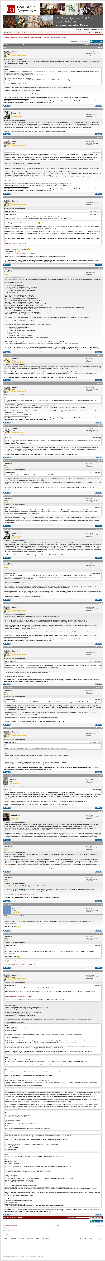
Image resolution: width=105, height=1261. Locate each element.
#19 (101, 843)
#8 (101, 425)
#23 (101, 971)
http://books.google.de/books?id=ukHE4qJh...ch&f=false (19, 253)
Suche (78, 29)
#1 (101, 47)
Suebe (14, 52)
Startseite (13, 1238)
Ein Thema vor (20, 1217)
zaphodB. (14, 815)
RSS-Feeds (46, 1238)
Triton (11, 779)
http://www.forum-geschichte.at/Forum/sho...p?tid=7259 (19, 964)
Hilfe (100, 29)
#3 (101, 137)
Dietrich (15, 908)
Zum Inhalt (30, 1238)
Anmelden (13, 32)
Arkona (14, 358)
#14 (101, 646)
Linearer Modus (98, 44)
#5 (101, 268)
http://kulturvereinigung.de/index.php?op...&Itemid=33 (19, 894)
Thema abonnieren (10, 1230)
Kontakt (6, 1238)
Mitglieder (85, 29)
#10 (101, 495)
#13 (101, 603)
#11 (101, 529)
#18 (101, 811)
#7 (101, 383)
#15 (101, 687)
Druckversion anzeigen (11, 1225)
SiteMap (38, 1238)
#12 (101, 561)
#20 (101, 874)
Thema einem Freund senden (13, 1227)
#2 (101, 108)
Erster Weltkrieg (36, 37)
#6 (101, 355)
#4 (101, 196)
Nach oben (21, 1238)
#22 (101, 933)
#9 (101, 460)
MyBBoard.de (18, 1256)
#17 (101, 775)
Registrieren (21, 32)
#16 (101, 727)
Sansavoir (15, 113)
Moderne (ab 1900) (23, 37)
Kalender (93, 29)
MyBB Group (42, 1256)
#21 (101, 904)
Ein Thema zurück (9, 1217)
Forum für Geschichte (10, 37)
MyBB (30, 1256)
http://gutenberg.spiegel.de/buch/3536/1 (16, 243)
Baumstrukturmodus (87, 44)
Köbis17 (6, 271)
